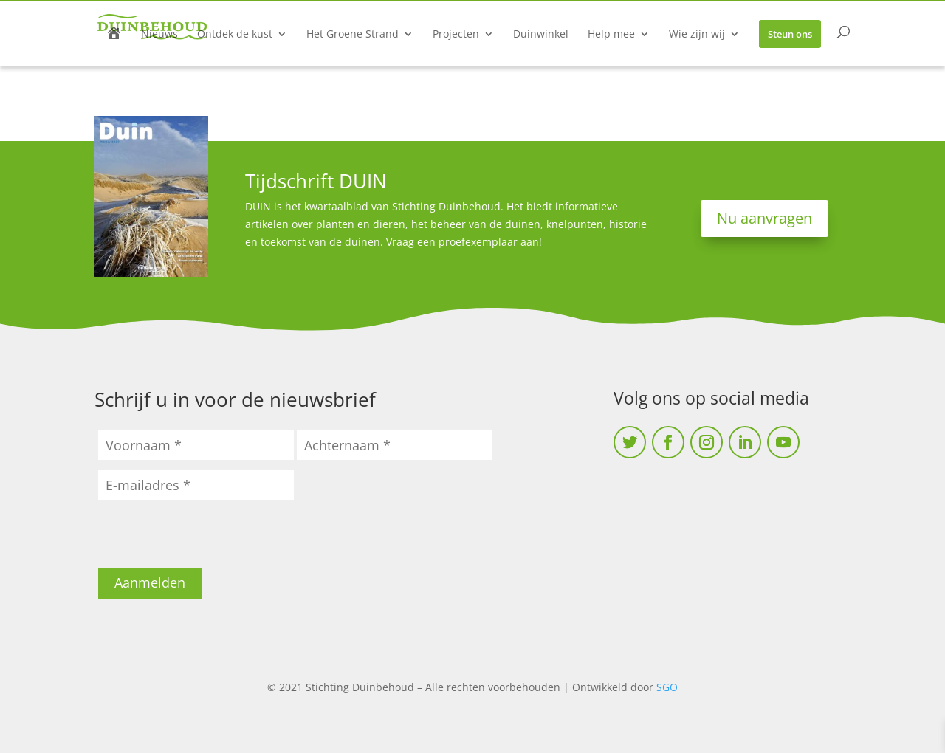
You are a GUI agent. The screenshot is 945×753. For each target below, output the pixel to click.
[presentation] (210, 539)
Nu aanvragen (764, 218)
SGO (667, 687)
